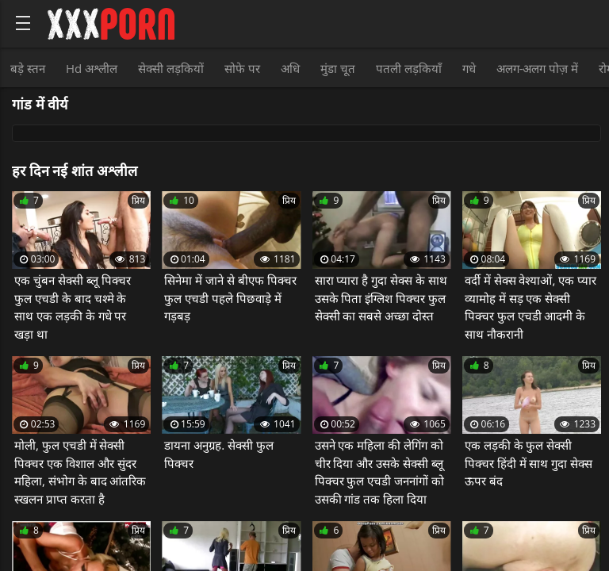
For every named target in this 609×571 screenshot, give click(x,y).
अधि (290, 68)
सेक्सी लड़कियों (171, 68)
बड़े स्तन (27, 68)
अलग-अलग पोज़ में (537, 68)
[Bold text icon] (23, 23)
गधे (469, 68)
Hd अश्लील (91, 68)
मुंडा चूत (337, 68)
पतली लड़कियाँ (409, 68)
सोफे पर (242, 68)
